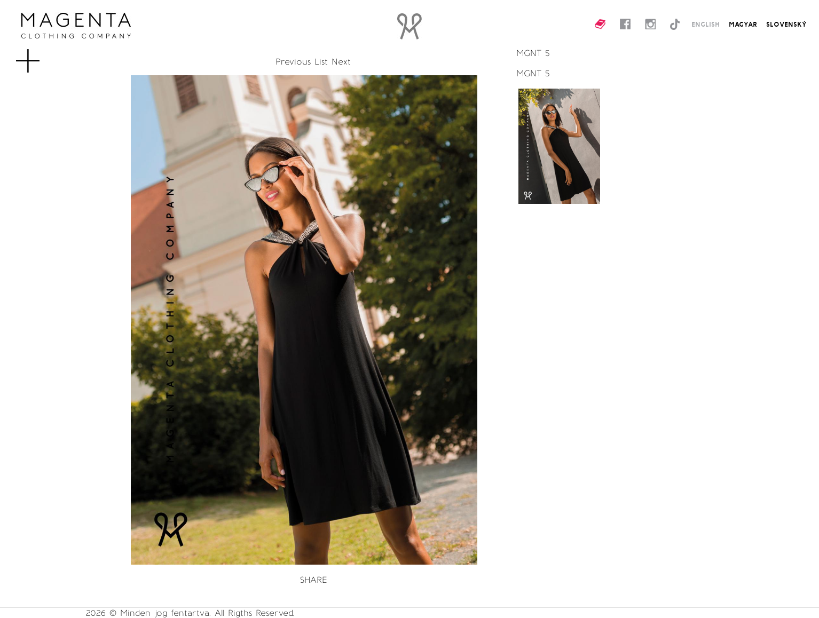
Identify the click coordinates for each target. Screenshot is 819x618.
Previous (293, 62)
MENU (45, 55)
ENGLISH (705, 24)
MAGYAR (743, 24)
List (321, 62)
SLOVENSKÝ (786, 24)
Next (341, 62)
